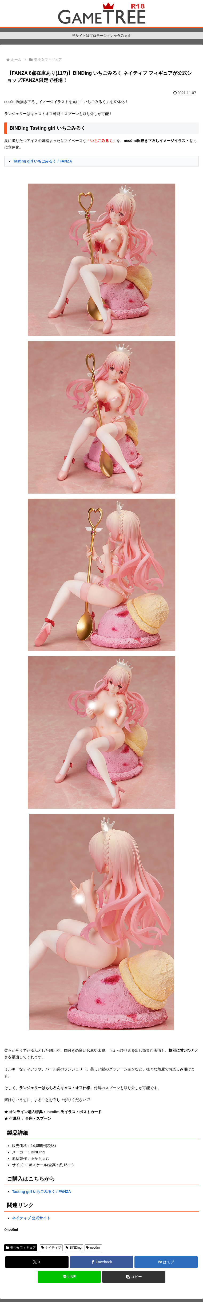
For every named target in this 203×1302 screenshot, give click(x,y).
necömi (93, 1247)
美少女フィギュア (21, 1247)
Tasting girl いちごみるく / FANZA (42, 161)
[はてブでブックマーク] (166, 1262)
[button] (133, 1277)
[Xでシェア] (37, 1262)
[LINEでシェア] (69, 1277)
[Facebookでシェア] (101, 1262)
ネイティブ (51, 1247)
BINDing (73, 1247)
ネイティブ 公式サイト (31, 1218)
